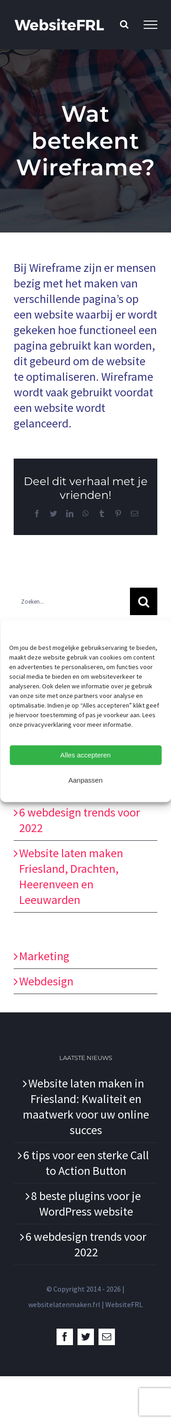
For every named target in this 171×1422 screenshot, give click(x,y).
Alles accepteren (85, 755)
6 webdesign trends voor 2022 (86, 1244)
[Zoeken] (143, 601)
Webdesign (46, 981)
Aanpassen (85, 780)
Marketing (44, 955)
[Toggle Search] (124, 24)
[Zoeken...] (72, 601)
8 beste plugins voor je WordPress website (86, 1203)
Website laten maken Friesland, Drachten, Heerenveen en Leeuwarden (71, 876)
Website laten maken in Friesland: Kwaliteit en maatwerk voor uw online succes (86, 1106)
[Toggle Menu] (150, 25)
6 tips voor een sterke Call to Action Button (86, 1162)
